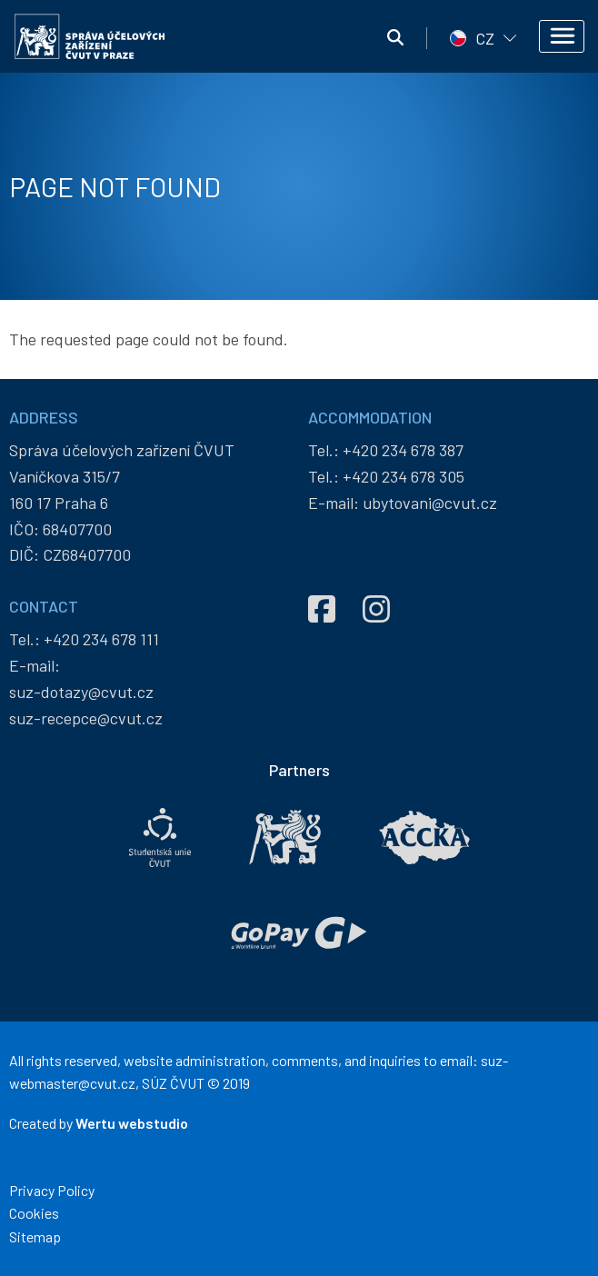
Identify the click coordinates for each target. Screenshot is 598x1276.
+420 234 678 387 (403, 450)
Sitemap (35, 1236)
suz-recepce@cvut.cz (86, 718)
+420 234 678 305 (403, 476)
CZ (484, 38)
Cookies (34, 1212)
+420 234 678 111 (101, 639)
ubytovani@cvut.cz (430, 503)
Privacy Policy (52, 1190)
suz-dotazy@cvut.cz (81, 692)
